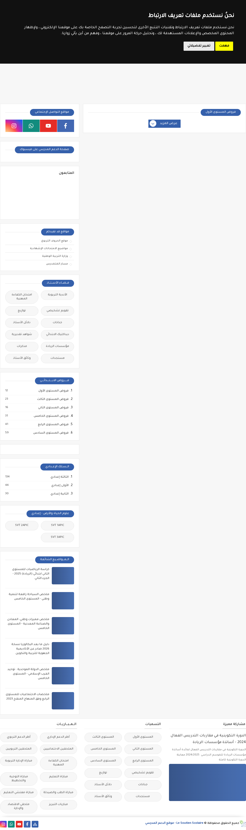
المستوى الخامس (103, 749)
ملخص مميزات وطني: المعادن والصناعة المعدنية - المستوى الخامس (28, 624)
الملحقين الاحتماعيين (58, 749)
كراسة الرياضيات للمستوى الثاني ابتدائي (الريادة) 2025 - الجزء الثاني (30, 574)
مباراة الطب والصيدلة (58, 792)
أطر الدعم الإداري (58, 737)
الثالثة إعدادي (59, 477)
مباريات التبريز (58, 804)
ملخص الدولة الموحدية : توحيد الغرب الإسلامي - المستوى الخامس (28, 674)
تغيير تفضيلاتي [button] (199, 46)
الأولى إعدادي (60, 486)
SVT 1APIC (57, 525)
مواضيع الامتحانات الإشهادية (49, 248)
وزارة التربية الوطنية (55, 256)
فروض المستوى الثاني (53, 408)
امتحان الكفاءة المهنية (22, 297)
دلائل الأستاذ (21, 322)
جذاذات (57, 322)
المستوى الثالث (103, 737)
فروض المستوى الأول (53, 391)
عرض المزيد (163, 124)
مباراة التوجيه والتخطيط (18, 778)
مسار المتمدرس (57, 263)
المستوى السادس (103, 761)
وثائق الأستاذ (22, 358)
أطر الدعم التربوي (18, 737)
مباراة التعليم (58, 776)
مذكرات (22, 346)
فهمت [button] (224, 46)
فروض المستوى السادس (51, 433)
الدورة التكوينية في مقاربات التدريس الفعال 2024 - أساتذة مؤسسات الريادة (208, 739)
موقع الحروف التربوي (54, 240)
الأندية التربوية (57, 295)
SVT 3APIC (57, 537)
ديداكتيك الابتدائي (57, 334)
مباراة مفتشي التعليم (18, 792)
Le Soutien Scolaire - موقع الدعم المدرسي (174, 823)
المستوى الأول (143, 737)
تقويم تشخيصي (58, 310)
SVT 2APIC (21, 525)
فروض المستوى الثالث (53, 399)
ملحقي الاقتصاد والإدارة (18, 806)
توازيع (22, 310)
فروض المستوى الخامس (51, 416)
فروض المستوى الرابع (53, 425)
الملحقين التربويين (18, 749)
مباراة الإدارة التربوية (18, 761)
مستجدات (58, 358)
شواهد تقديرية (22, 334)
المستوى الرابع (143, 761)
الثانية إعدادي (59, 494)
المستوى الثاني (143, 749)
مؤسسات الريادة (57, 346)
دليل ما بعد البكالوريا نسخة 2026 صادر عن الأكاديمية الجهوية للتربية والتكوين (30, 649)
